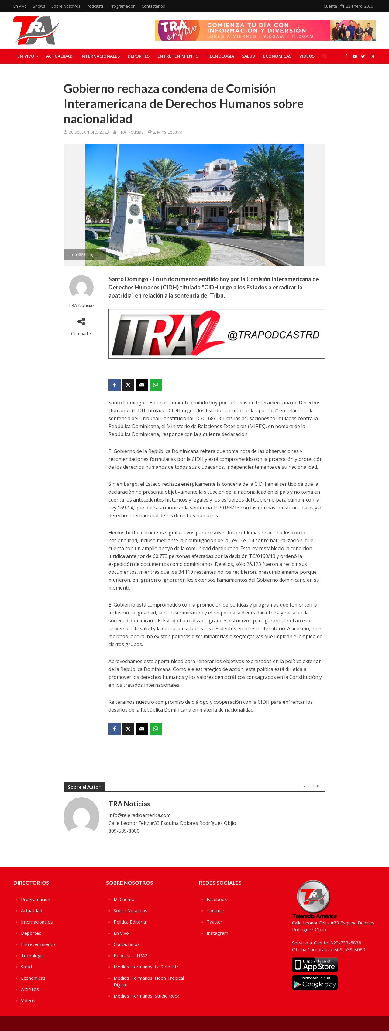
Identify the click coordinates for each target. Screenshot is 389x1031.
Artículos (30, 989)
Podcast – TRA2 (130, 955)
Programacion (35, 899)
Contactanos (153, 6)
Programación (123, 6)
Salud (248, 56)
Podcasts (95, 6)
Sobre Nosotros (66, 6)
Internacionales (100, 56)
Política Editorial (130, 922)
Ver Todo (312, 786)
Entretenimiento (178, 56)
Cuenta (330, 6)
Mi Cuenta (124, 899)
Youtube (215, 910)
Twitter (214, 922)
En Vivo (20, 6)
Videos (307, 56)
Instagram (217, 933)
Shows (39, 6)
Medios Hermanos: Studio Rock (146, 996)
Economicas (277, 56)
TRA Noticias (130, 132)
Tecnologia (220, 56)
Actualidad (59, 56)
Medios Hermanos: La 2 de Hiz (146, 967)
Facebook (217, 899)
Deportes (139, 56)
